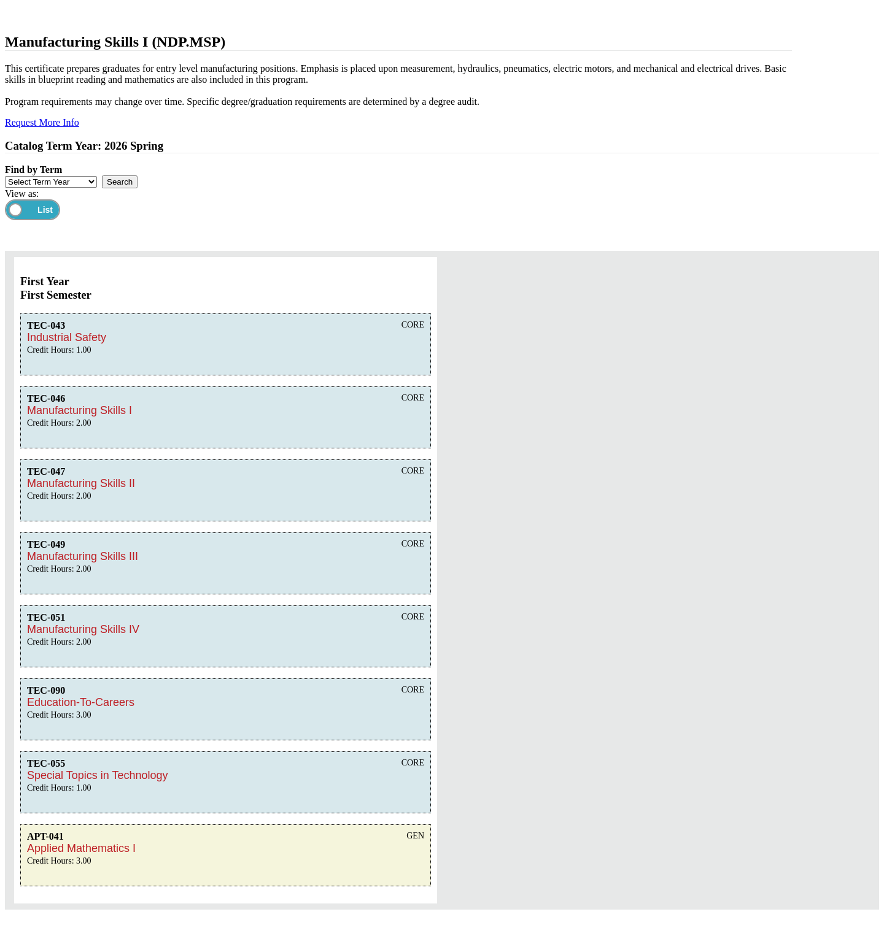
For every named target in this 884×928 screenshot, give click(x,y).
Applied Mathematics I (81, 848)
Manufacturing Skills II (81, 483)
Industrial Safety (66, 337)
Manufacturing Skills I (79, 410)
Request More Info (42, 122)
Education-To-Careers (80, 702)
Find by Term (33, 169)
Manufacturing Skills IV (83, 629)
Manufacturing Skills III (82, 556)
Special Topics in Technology (97, 775)
